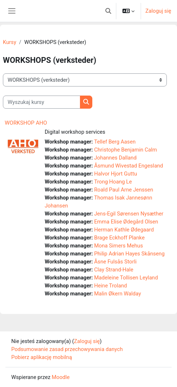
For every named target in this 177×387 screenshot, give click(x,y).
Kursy (9, 42)
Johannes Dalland (115, 157)
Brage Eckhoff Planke (119, 237)
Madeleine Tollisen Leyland (126, 277)
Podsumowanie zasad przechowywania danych (67, 349)
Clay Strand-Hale (113, 269)
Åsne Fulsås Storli (115, 261)
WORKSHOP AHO (26, 123)
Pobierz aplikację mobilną (41, 357)
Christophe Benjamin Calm (125, 149)
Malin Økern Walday (117, 293)
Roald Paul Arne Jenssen (123, 189)
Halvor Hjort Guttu (115, 173)
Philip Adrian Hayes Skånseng (129, 253)
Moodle (60, 377)
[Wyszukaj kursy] (41, 102)
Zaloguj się (158, 11)
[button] (108, 11)
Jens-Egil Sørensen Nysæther (128, 213)
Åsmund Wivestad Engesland (128, 165)
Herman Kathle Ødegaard (124, 229)
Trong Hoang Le (113, 181)
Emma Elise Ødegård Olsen (126, 221)
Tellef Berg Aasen (115, 141)
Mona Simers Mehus (118, 245)
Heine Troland (110, 285)
